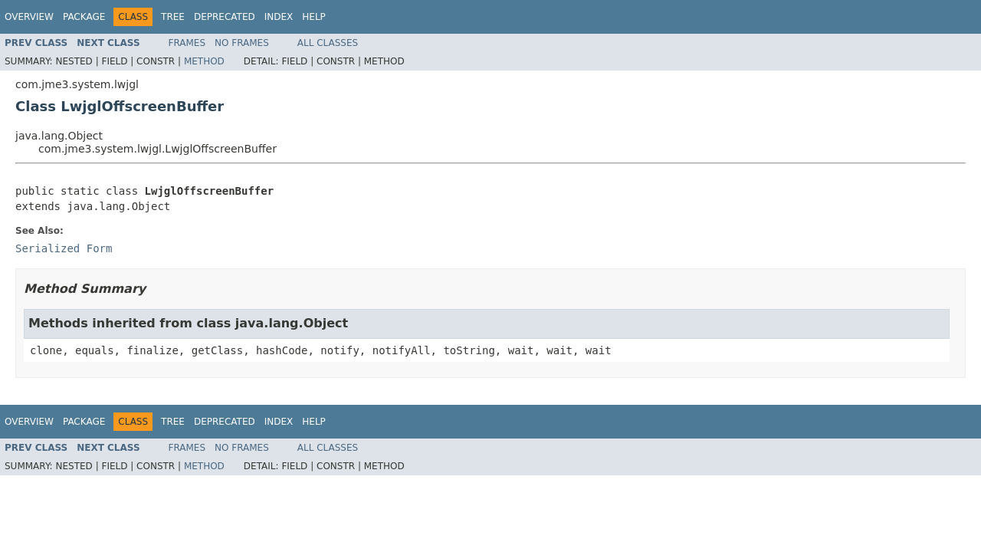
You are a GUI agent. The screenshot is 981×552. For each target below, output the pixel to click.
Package (84, 17)
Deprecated (224, 17)
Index (279, 17)
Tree (173, 17)
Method (204, 61)
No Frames (242, 43)
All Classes (327, 43)
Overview (29, 17)
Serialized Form (63, 248)
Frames (187, 43)
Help (314, 17)
